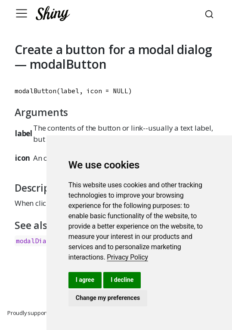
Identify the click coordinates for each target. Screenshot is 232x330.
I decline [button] (122, 279)
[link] (127, 257)
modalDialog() (40, 241)
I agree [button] (85, 279)
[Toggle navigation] (21, 13)
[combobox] (210, 13)
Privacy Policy (127, 257)
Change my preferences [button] (108, 297)
